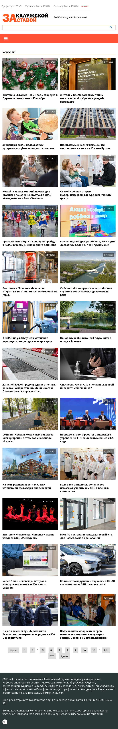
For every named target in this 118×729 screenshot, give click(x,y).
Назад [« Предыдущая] (13, 650)
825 (52, 656)
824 (106, 650)
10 (84, 650)
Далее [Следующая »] (64, 656)
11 (93, 650)
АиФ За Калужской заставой (70, 17)
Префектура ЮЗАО (12, 6)
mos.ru (84, 6)
